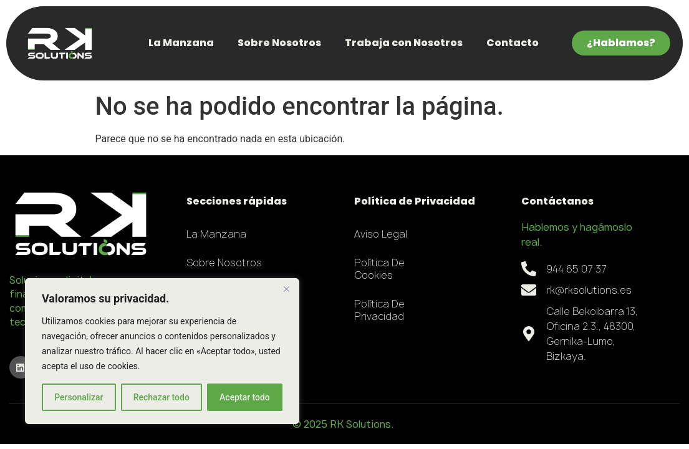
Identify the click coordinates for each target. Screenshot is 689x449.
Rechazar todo (161, 397)
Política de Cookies (379, 269)
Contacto (512, 43)
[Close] (286, 288)
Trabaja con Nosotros (404, 43)
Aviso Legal (380, 234)
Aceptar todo (244, 397)
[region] (162, 351)
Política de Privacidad (379, 310)
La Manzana (181, 43)
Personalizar (78, 397)
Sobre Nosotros (279, 43)
